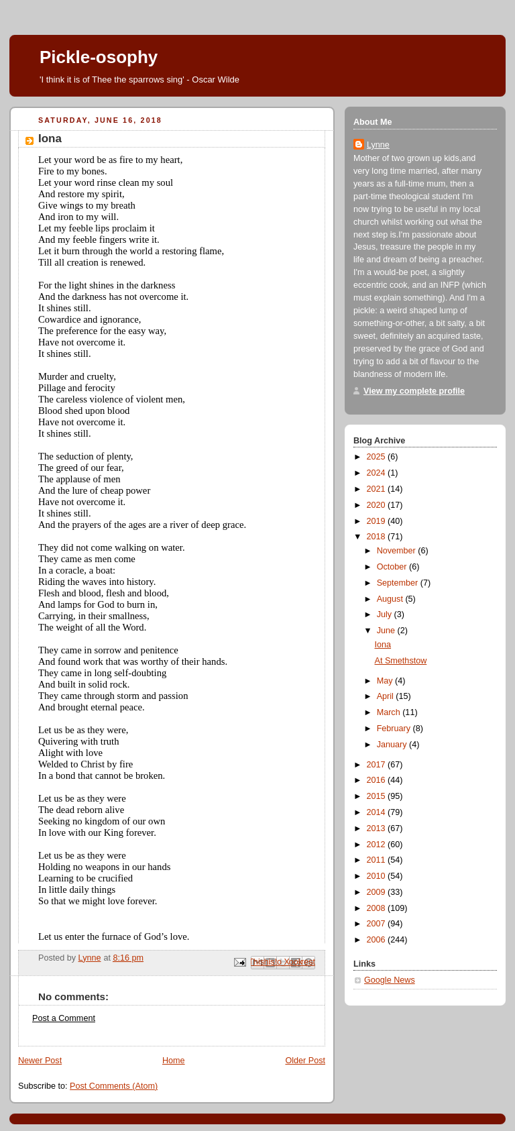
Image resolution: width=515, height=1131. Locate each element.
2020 (377, 505)
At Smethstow (401, 660)
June (387, 630)
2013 (377, 828)
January (393, 744)
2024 (377, 473)
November (397, 550)
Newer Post (40, 1060)
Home (173, 1060)
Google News (389, 980)
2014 (377, 812)
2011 (377, 860)
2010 (377, 876)
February (395, 728)
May (386, 681)
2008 (377, 908)
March (390, 712)
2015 (377, 796)
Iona (383, 644)
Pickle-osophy (99, 57)
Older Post (305, 1060)
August (391, 599)
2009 (377, 892)
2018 (377, 536)
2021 (377, 489)
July (385, 614)
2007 (377, 923)
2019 (377, 521)
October (393, 567)
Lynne (378, 145)
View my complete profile (414, 391)
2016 (377, 780)
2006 (377, 940)
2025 (377, 457)
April (386, 696)
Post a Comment (63, 1018)
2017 (377, 764)
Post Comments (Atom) (114, 1086)
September (398, 583)
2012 (377, 844)
